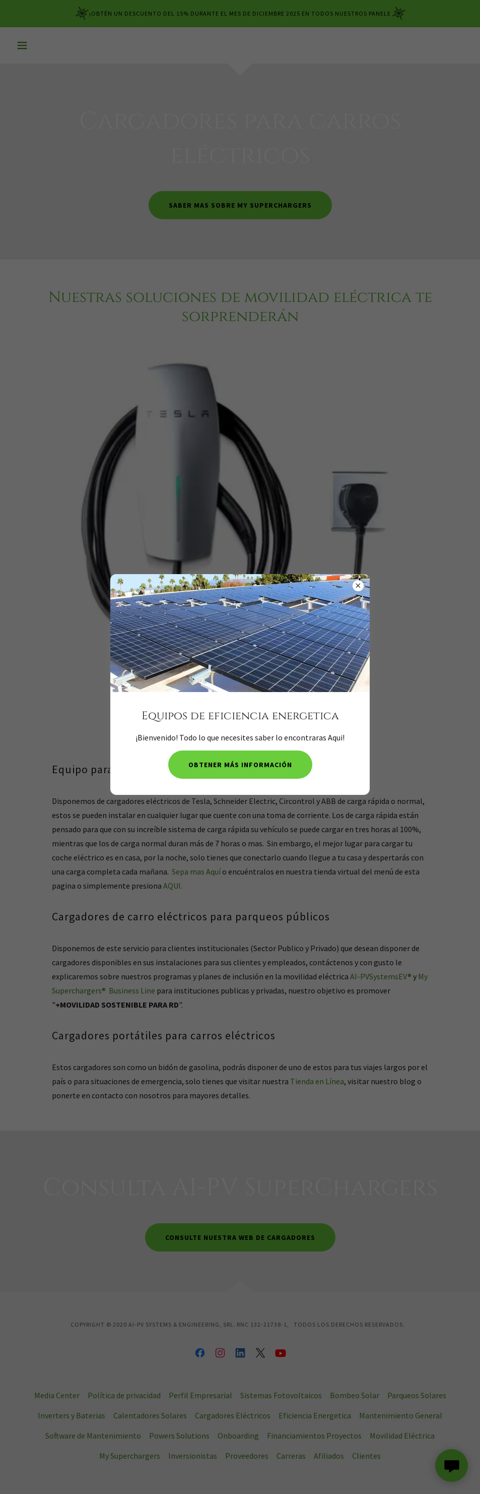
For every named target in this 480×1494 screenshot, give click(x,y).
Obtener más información (240, 764)
